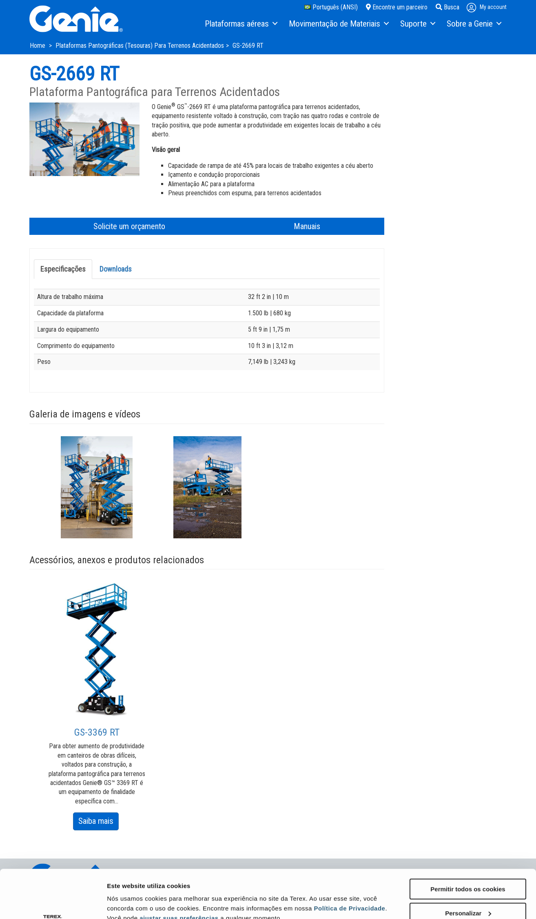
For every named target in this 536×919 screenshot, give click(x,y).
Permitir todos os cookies (467, 843)
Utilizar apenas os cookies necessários (468, 895)
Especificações (63, 269)
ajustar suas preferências (179, 872)
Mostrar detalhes (132, 895)
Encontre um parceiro (396, 7)
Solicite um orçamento (129, 226)
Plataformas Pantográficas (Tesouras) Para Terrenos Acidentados (139, 45)
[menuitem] (241, 24)
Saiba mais (98, 822)
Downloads (116, 269)
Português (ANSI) (331, 7)
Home (38, 45)
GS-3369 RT (97, 732)
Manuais (307, 226)
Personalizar (468, 867)
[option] (97, 487)
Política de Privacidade (349, 862)
